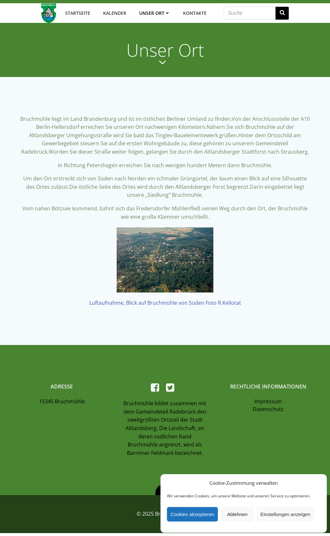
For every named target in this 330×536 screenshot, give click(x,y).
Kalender (114, 13)
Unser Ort (154, 13)
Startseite (77, 13)
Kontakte (194, 13)
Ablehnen (237, 514)
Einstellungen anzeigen (285, 514)
